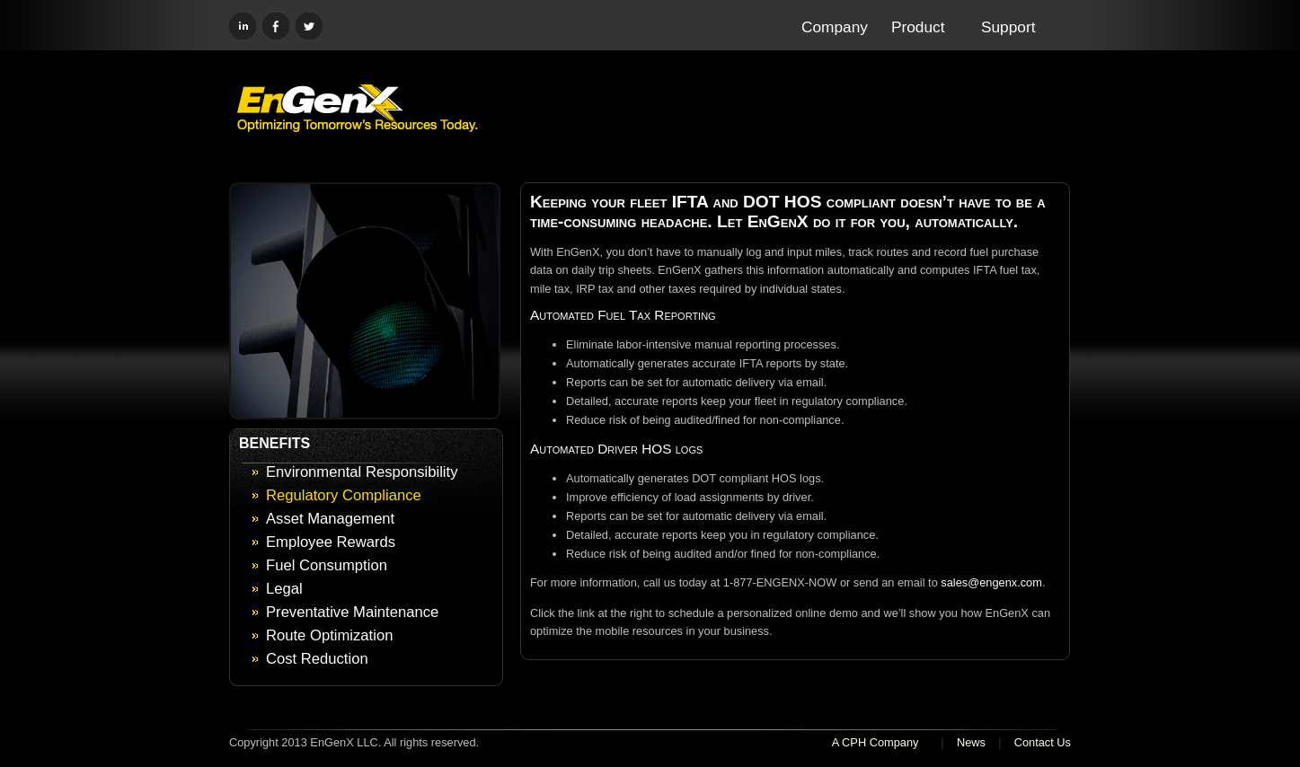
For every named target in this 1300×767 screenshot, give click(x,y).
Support (1008, 27)
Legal (284, 588)
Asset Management (330, 518)
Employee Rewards (330, 542)
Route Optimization (329, 635)
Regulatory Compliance (343, 495)
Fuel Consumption (326, 565)
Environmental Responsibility (361, 471)
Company (834, 27)
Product (918, 27)
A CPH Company (875, 742)
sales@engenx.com (991, 582)
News (971, 742)
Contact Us (1042, 742)
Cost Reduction (317, 658)
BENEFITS (274, 443)
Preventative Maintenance (352, 612)
